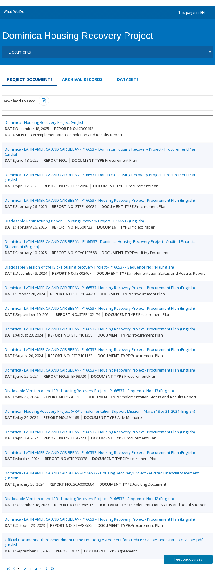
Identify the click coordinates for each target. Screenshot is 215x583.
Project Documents (30, 79)
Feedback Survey (188, 559)
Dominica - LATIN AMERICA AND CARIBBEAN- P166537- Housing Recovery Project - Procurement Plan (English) (100, 200)
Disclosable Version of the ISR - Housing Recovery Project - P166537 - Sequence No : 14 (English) (89, 267)
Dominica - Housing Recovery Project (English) (45, 122)
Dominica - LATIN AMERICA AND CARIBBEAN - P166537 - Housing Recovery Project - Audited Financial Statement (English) (102, 475)
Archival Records (82, 79)
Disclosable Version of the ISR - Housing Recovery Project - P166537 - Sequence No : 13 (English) (89, 390)
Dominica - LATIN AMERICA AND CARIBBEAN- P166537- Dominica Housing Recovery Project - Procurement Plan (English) (100, 151)
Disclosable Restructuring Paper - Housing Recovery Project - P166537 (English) (74, 221)
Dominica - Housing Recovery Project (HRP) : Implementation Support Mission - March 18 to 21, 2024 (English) (100, 411)
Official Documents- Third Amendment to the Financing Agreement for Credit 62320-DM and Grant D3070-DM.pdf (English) (104, 542)
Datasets (128, 79)
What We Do (14, 11)
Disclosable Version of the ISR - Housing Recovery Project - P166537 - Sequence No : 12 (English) (89, 498)
